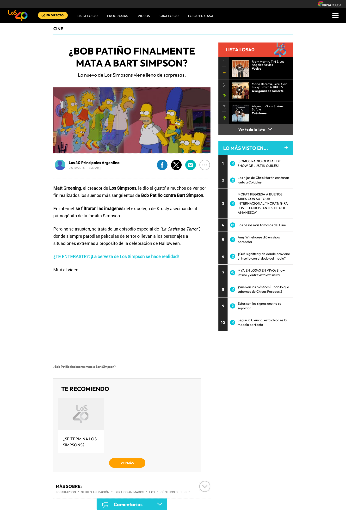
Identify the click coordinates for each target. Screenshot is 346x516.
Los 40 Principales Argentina (94, 162)
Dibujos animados (129, 492)
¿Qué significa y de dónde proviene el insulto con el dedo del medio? (264, 256)
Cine (58, 28)
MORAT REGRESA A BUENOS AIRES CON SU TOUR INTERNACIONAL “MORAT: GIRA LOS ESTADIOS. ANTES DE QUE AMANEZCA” (263, 203)
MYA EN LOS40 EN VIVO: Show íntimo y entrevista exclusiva (261, 272)
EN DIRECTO (55, 15)
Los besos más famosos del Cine (262, 225)
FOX (152, 492)
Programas (117, 16)
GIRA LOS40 (169, 16)
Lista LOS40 (87, 16)
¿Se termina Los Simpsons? (80, 441)
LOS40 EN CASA (200, 16)
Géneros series (173, 492)
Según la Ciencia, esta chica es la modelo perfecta (262, 322)
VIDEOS (144, 16)
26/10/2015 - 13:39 (85, 167)
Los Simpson (66, 492)
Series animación (95, 492)
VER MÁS (127, 463)
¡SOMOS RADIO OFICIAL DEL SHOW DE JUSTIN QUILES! (260, 163)
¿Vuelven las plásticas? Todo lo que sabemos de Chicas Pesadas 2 (263, 289)
